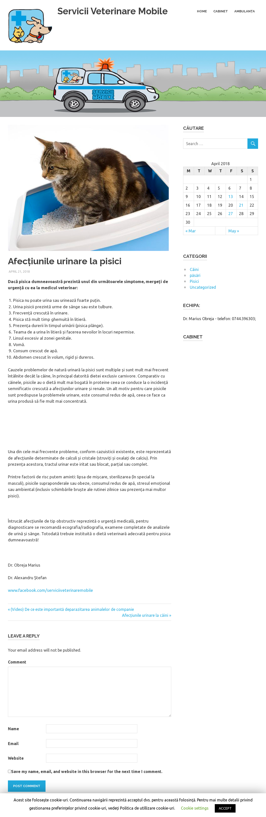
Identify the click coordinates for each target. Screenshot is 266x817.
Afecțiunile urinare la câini (145, 615)
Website (16, 758)
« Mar (191, 231)
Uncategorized (203, 287)
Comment (17, 662)
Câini (194, 269)
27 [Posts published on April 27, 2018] (230, 213)
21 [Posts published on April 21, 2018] (241, 205)
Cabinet (220, 11)
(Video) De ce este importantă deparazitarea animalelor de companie (72, 609)
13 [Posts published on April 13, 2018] (230, 196)
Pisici (194, 281)
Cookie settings (195, 808)
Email (13, 743)
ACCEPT (225, 808)
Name (13, 729)
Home (202, 11)
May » (233, 231)
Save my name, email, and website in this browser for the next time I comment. (86, 771)
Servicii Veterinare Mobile (114, 11)
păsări (195, 275)
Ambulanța (244, 11)
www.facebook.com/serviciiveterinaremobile (50, 590)
